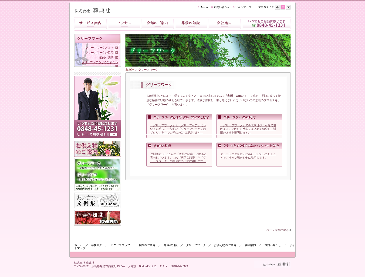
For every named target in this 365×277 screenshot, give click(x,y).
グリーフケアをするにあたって (100, 64)
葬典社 (129, 69)
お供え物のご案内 (225, 245)
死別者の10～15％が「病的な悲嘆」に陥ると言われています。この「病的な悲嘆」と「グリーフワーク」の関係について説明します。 (178, 157)
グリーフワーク (196, 245)
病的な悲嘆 (106, 57)
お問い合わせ (272, 245)
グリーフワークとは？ (99, 47)
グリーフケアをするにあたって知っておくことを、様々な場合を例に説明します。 (248, 157)
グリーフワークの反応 (99, 52)
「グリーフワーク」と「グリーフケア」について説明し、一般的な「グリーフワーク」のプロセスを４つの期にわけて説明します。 (178, 129)
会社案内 (250, 245)
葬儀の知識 (171, 245)
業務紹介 (96, 245)
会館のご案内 (147, 245)
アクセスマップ (120, 245)
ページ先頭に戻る (277, 230)
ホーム (78, 245)
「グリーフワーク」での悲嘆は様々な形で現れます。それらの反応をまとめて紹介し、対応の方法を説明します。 (248, 129)
